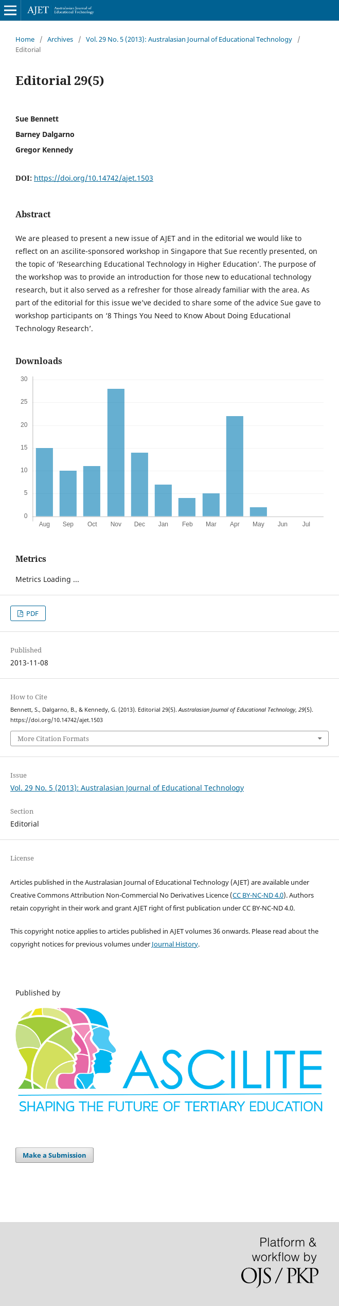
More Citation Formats (53, 738)
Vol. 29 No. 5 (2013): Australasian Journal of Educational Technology (189, 39)
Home (24, 39)
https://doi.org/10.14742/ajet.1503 (93, 178)
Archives (60, 39)
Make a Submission (54, 1155)
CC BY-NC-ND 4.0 (258, 895)
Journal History (175, 944)
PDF (32, 613)
